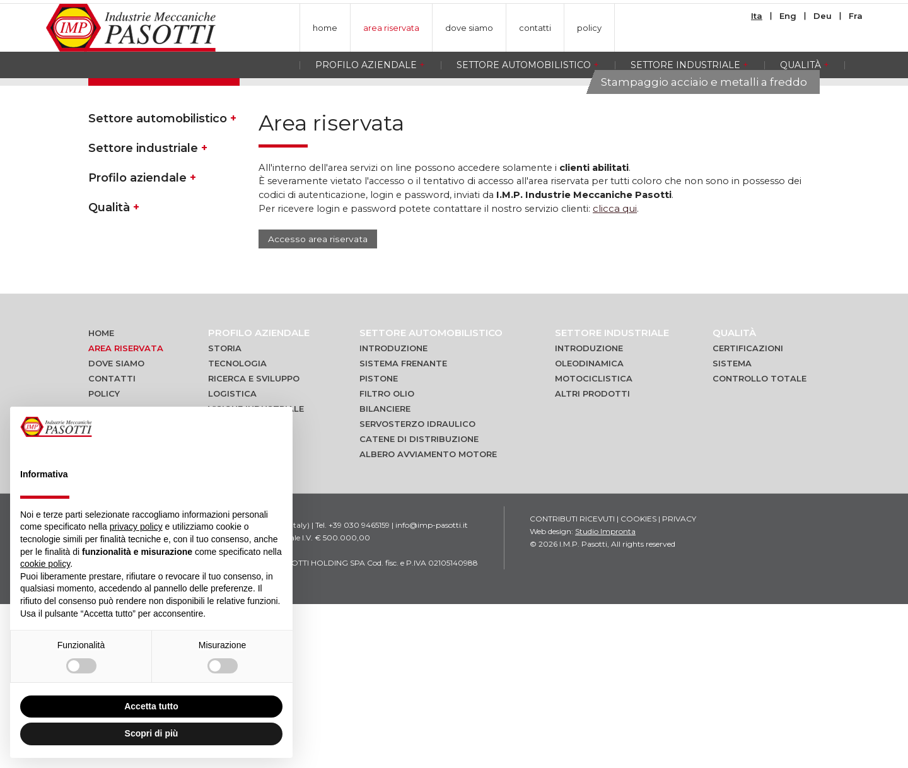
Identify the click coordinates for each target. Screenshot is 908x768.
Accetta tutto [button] (151, 706)
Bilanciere (384, 572)
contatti (535, 28)
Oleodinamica (589, 527)
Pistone (378, 542)
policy (589, 28)
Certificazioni (748, 512)
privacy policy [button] (136, 526)
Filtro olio (386, 557)
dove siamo (469, 28)
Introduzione (393, 512)
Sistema (732, 527)
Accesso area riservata (317, 403)
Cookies (638, 682)
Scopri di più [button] (151, 733)
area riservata (391, 28)
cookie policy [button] (45, 564)
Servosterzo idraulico (417, 588)
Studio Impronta (605, 695)
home (325, 28)
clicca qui (625, 372)
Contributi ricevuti (572, 682)
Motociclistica (593, 542)
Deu (822, 16)
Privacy (679, 682)
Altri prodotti (592, 557)
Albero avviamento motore (428, 618)
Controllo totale (759, 542)
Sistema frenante (403, 527)
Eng (787, 16)
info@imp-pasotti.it (431, 689)
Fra (856, 16)
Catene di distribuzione (419, 603)
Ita (756, 16)
